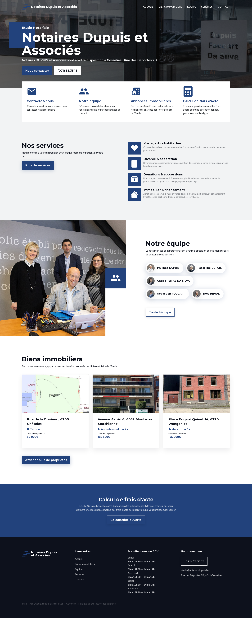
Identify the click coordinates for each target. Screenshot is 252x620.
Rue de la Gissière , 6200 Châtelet (48, 423)
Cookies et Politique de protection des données (91, 605)
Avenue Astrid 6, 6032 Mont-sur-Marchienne (125, 423)
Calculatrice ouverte (126, 521)
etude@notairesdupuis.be (195, 571)
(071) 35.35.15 (67, 70)
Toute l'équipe (160, 314)
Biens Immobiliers (85, 565)
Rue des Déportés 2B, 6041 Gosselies (201, 576)
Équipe (78, 570)
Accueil (79, 560)
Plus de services (37, 167)
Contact (79, 580)
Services (79, 575)
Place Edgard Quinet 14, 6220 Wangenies (193, 423)
